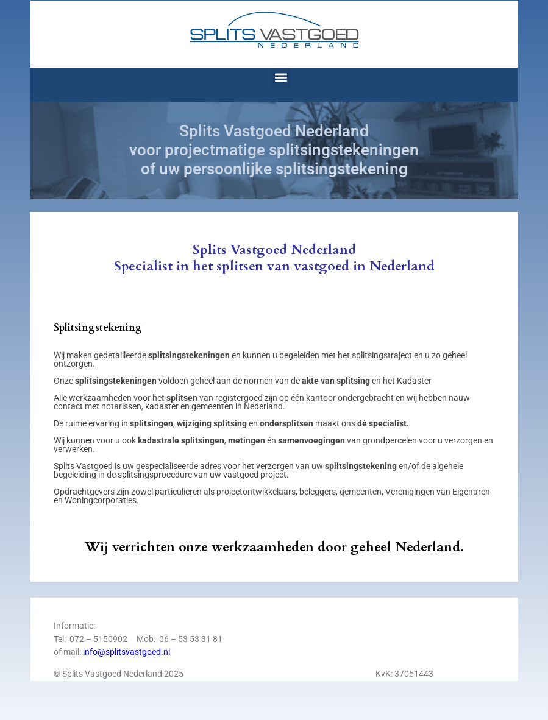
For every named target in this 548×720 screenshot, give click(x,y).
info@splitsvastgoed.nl (126, 652)
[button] (281, 78)
